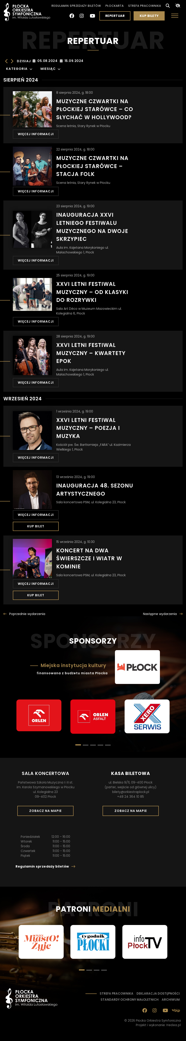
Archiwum (171, 1000)
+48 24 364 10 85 (130, 796)
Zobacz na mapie (47, 812)
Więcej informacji (36, 134)
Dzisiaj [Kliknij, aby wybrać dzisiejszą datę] (24, 61)
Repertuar (115, 16)
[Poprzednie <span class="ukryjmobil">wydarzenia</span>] (24, 614)
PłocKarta (114, 6)
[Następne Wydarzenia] (12, 61)
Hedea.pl (173, 1025)
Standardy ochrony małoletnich (130, 1000)
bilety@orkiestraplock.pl (130, 792)
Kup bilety (151, 17)
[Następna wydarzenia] (163, 614)
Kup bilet (35, 526)
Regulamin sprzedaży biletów (76, 6)
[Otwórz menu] (174, 16)
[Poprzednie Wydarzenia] (6, 61)
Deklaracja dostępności (158, 993)
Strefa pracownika (144, 6)
